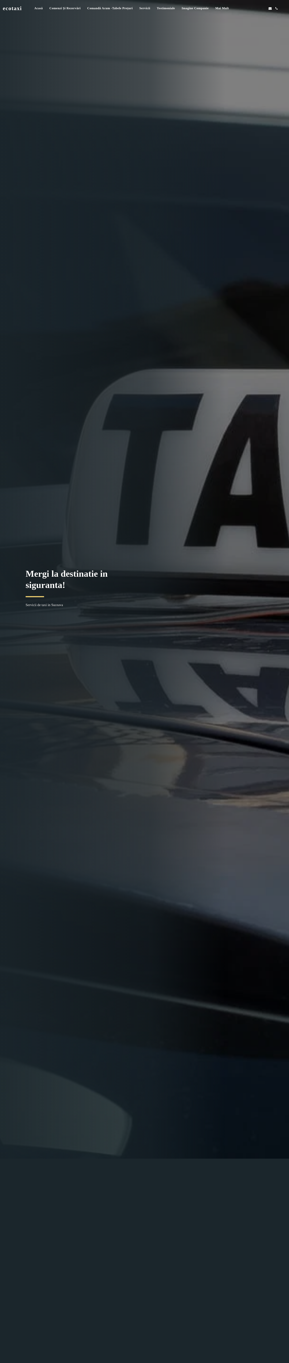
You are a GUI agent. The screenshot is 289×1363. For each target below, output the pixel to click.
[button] (251, 8)
